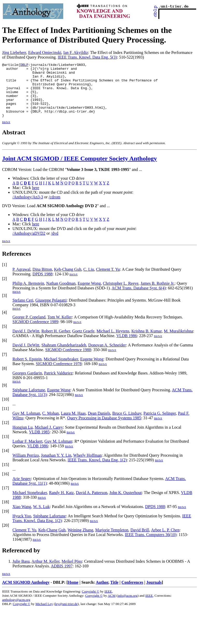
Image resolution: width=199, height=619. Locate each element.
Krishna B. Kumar (146, 342)
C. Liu (88, 280)
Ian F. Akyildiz (75, 52)
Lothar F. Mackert (27, 452)
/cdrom (54, 208)
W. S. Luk (41, 517)
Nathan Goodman (60, 294)
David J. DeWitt (25, 342)
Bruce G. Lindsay (126, 424)
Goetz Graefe (83, 342)
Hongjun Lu (22, 438)
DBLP (24, 65)
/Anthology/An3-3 (27, 208)
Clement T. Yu (108, 280)
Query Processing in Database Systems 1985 (104, 429)
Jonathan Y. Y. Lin (56, 466)
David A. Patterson (91, 503)
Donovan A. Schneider (107, 356)
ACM (111, 606)
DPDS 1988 (42, 285)
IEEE (108, 602)
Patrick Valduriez (58, 384)
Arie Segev (21, 489)
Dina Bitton (42, 280)
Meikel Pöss (72, 572)
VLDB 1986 (126, 346)
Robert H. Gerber (55, 342)
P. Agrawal (21, 280)
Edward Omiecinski (44, 52)
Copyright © (91, 602)
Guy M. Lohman (26, 424)
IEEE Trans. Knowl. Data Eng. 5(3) (87, 57)
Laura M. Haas (73, 424)
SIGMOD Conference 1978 (59, 374)
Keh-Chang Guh (67, 280)
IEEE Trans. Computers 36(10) (150, 545)
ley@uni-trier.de (66, 615)
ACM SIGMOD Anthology (25, 593)
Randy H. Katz (61, 503)
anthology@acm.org (16, 611)
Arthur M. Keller (45, 572)
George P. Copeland (28, 328)
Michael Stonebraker (61, 370)
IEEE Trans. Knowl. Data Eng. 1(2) (97, 471)
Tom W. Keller (59, 328)
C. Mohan (50, 424)
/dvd (54, 244)
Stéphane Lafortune (28, 401)
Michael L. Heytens (112, 342)
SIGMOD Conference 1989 (35, 332)
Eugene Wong (89, 294)
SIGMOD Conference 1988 (68, 360)
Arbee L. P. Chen (165, 541)
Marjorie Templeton (111, 541)
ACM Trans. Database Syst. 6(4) (139, 299)
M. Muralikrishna (178, 342)
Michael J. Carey (49, 438)
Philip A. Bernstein (28, 294)
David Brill (139, 541)
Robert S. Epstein (26, 370)
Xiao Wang (21, 517)
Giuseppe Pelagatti (50, 311)
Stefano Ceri (22, 311)
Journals (154, 593)
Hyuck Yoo (21, 527)
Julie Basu (21, 572)
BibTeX (6, 133)
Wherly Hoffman (87, 466)
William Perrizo (25, 466)
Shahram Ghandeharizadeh (63, 356)
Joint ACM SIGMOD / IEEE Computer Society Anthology (79, 169)
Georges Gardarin (27, 384)
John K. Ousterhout (125, 503)
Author (102, 593)
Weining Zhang (80, 541)
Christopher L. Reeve (120, 294)
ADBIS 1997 (62, 577)
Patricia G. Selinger (160, 424)
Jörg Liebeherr (14, 52)
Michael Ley (44, 615)
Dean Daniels (99, 424)
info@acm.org (128, 606)
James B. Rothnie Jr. (157, 294)
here (35, 198)
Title (114, 593)
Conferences (132, 593)
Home (73, 593)
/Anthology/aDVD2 (28, 244)
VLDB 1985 (39, 443)
